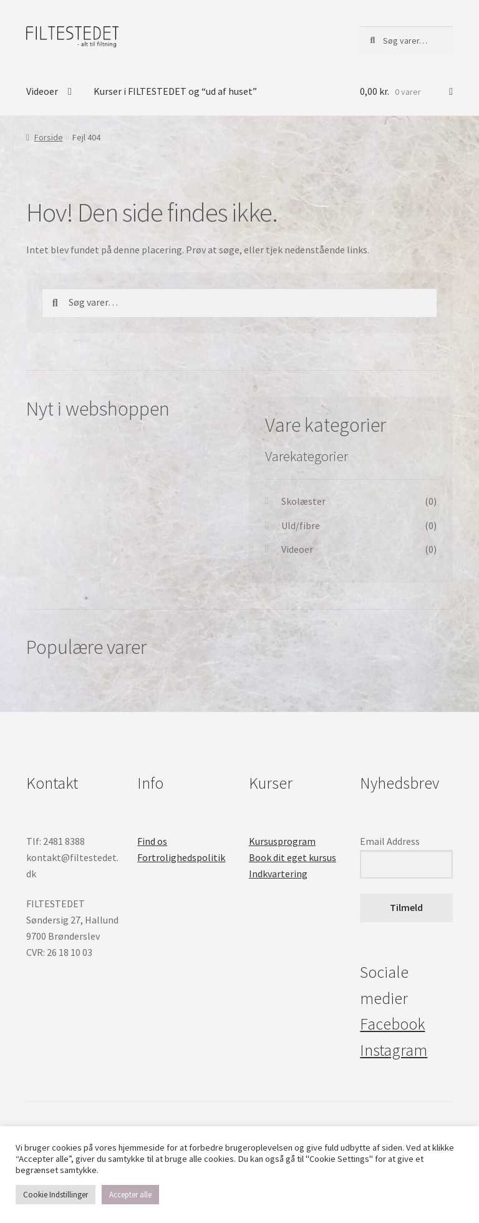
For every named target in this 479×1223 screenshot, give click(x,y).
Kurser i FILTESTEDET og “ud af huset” (175, 91)
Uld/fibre (300, 525)
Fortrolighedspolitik (181, 857)
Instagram (393, 1050)
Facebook (392, 1024)
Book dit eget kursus (292, 857)
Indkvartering (278, 873)
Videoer (42, 91)
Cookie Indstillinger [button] (55, 1194)
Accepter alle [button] (130, 1194)
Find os (152, 841)
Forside (48, 137)
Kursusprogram (282, 841)
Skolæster (303, 501)
